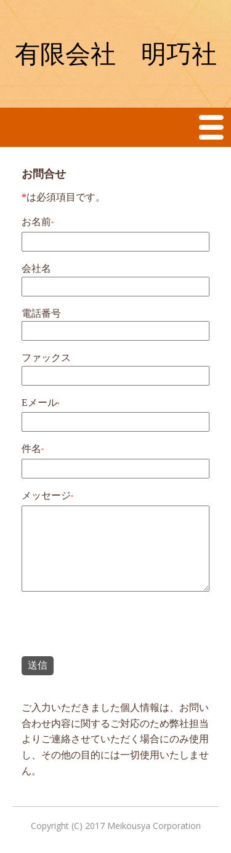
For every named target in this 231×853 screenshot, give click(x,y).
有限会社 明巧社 (116, 54)
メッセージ (46, 495)
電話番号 (41, 313)
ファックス (46, 357)
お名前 (36, 221)
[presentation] (115, 626)
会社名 (36, 268)
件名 (31, 448)
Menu (211, 127)
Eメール (39, 402)
